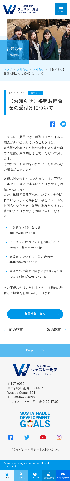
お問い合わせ (51, 449)
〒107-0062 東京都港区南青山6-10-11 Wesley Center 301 (25, 388)
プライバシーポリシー (25, 449)
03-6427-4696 (24, 397)
